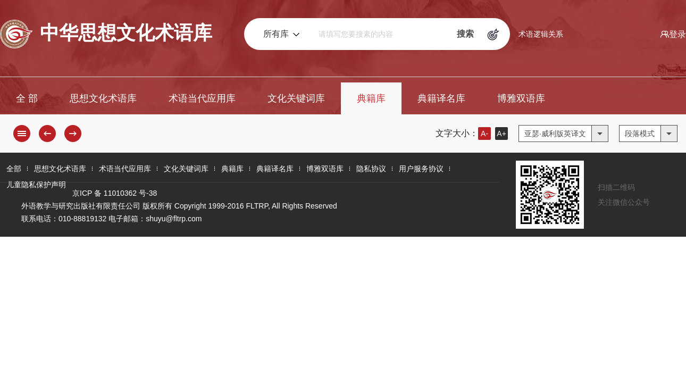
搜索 (465, 33)
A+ (501, 133)
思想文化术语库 (103, 98)
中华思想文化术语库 (106, 34)
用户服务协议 (421, 168)
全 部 (27, 98)
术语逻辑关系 (540, 34)
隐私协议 (371, 168)
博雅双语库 (521, 98)
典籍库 (371, 98)
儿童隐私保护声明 (36, 184)
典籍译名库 (441, 98)
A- (484, 133)
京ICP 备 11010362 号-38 (114, 193)
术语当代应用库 (202, 98)
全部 (13, 168)
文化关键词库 (296, 98)
